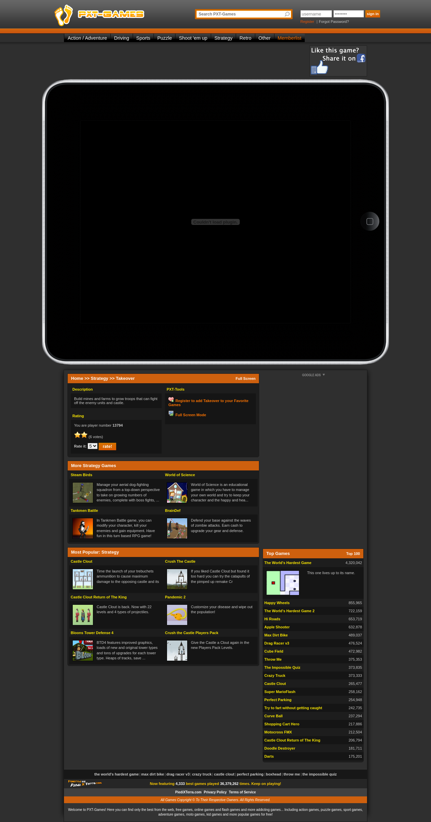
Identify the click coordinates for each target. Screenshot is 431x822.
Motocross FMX (278, 732)
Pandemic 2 (175, 597)
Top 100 (353, 554)
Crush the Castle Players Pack (191, 633)
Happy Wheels (277, 603)
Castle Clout (81, 561)
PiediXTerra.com (188, 792)
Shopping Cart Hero (281, 724)
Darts (269, 756)
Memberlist (289, 38)
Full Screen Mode (190, 415)
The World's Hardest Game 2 (289, 611)
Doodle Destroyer (279, 748)
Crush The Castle (180, 561)
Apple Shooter (277, 627)
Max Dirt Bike (276, 635)
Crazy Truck (274, 675)
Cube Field (273, 651)
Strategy (223, 38)
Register (307, 22)
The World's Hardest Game (287, 563)
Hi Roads (272, 619)
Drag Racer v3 (276, 643)
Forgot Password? (334, 22)
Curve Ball (273, 716)
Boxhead (273, 774)
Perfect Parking (278, 700)
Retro (245, 38)
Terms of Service (242, 792)
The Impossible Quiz (282, 667)
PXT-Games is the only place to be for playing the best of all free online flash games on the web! (115, 13)
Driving (121, 38)
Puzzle (164, 38)
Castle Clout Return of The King (99, 597)
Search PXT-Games (217, 14)
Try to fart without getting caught (293, 708)
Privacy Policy (215, 792)
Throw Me (272, 659)
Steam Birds (81, 475)
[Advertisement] (186, 60)
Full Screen (246, 378)
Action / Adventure (87, 38)
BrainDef (172, 510)
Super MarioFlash (279, 692)
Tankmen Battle (84, 510)
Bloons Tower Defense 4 (92, 633)
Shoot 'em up (193, 38)
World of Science (180, 475)
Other (265, 38)
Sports (143, 38)
